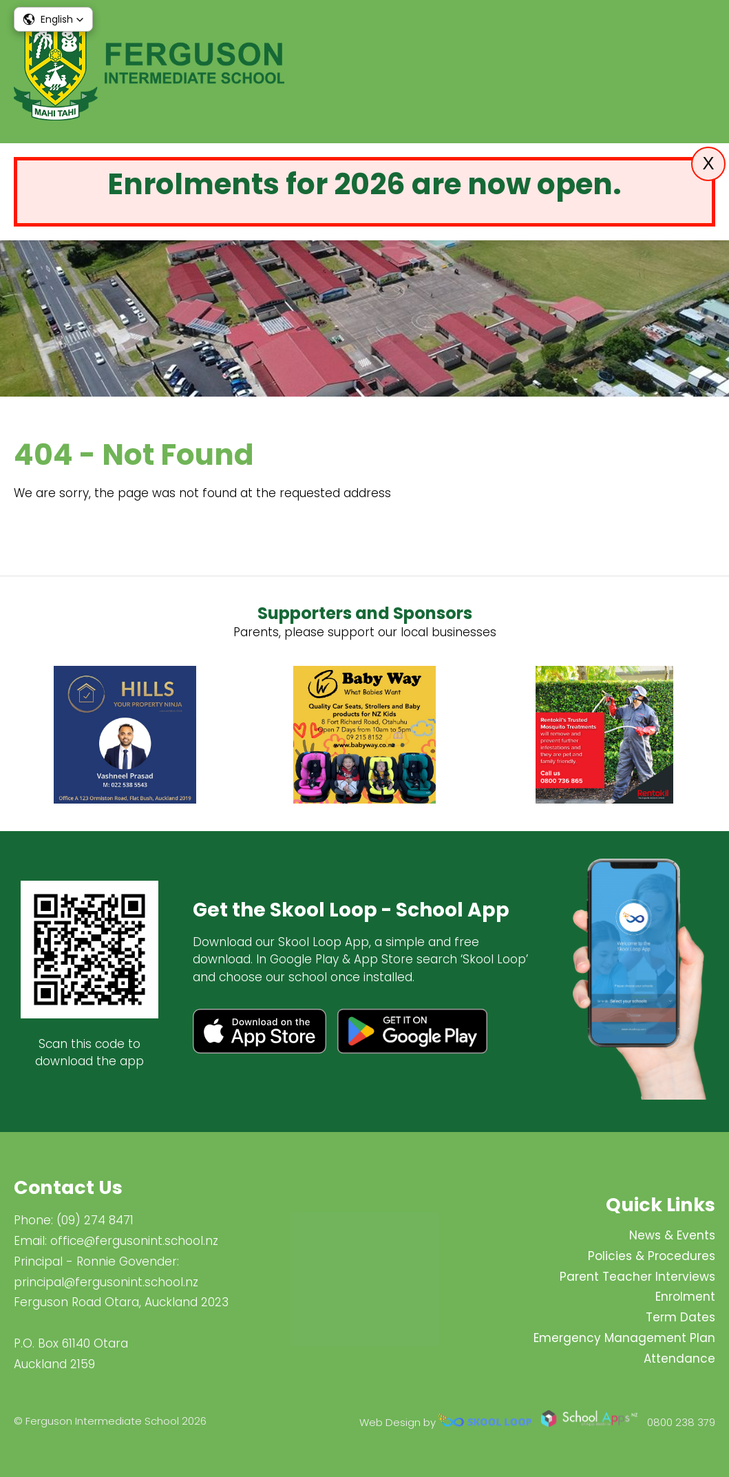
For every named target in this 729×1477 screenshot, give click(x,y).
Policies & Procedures (651, 1256)
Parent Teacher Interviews (637, 1276)
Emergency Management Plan (624, 1338)
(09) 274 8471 (95, 1220)
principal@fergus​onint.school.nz (106, 1282)
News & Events (672, 1235)
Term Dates (680, 1317)
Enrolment (685, 1296)
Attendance (679, 1358)
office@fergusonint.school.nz (134, 1241)
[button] (53, 19)
